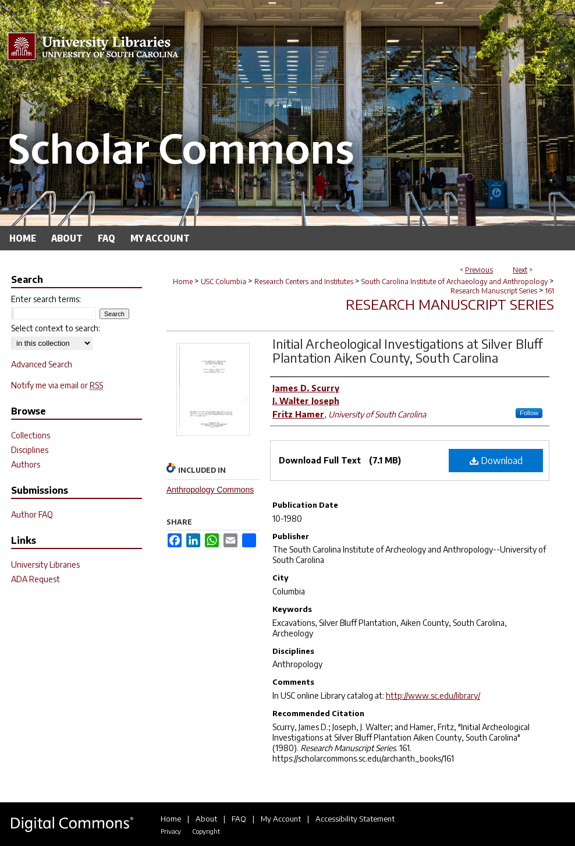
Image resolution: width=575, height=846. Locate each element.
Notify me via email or (57, 385)
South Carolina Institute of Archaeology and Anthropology (454, 281)
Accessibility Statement (355, 818)
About (206, 818)
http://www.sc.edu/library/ (433, 695)
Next (520, 270)
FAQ (239, 818)
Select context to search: (55, 328)
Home (183, 281)
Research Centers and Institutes (303, 281)
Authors (25, 464)
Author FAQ (32, 514)
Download (496, 460)
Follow (529, 412)
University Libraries (45, 564)
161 (549, 290)
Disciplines (29, 450)
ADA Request (35, 579)
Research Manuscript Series (493, 290)
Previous (479, 270)
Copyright (206, 831)
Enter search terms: (46, 299)
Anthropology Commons (210, 489)
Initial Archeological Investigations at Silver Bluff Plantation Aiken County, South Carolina (407, 350)
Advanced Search (41, 364)
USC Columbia (223, 281)
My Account (281, 818)
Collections (30, 435)
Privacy (171, 831)
